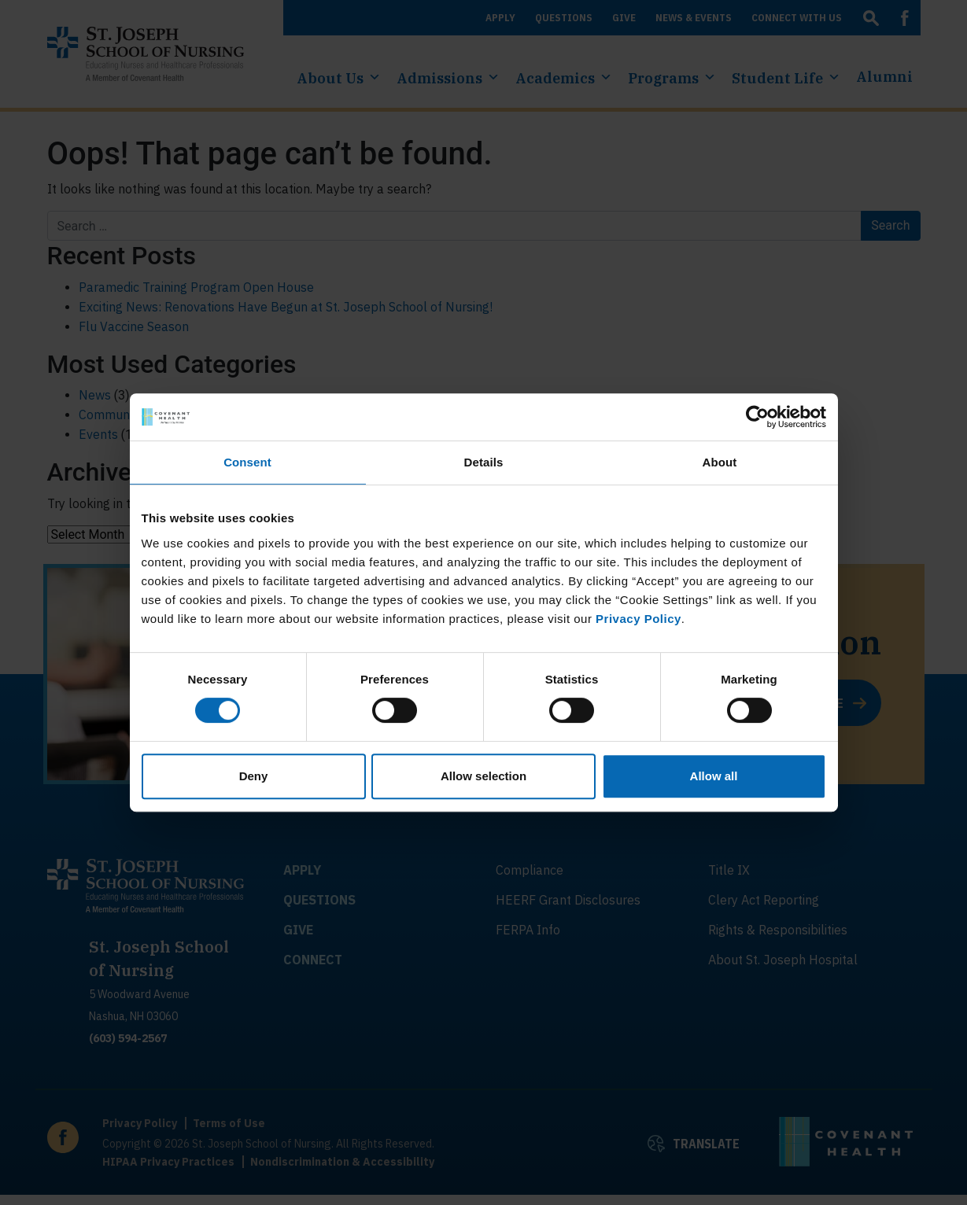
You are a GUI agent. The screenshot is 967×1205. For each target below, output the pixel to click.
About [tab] (720, 462)
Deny (253, 776)
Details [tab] (484, 462)
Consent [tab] (247, 462)
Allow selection (483, 776)
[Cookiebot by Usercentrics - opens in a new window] (757, 417)
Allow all (714, 776)
